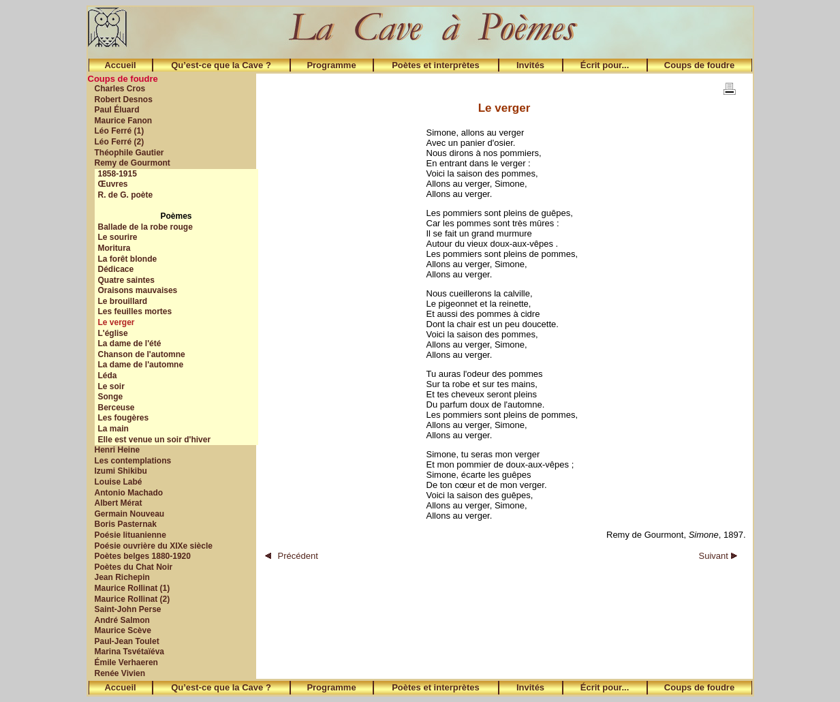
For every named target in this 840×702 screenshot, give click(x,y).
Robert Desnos (124, 99)
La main (113, 428)
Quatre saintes (126, 280)
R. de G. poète (125, 195)
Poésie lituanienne (130, 535)
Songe (110, 396)
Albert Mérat (118, 503)
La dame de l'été (129, 343)
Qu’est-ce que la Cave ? (221, 65)
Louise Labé (118, 482)
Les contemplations (133, 461)
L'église (113, 333)
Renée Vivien (120, 673)
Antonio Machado (129, 493)
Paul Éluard (117, 110)
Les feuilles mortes (135, 311)
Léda (107, 375)
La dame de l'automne (141, 364)
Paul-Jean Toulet (127, 641)
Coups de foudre (699, 65)
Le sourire (118, 237)
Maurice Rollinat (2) (132, 599)
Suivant (718, 556)
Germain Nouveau (130, 514)
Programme (331, 65)
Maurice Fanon (124, 120)
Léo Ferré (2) (119, 142)
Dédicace (116, 269)
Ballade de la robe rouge (145, 227)
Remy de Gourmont (132, 163)
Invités (530, 65)
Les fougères (123, 418)
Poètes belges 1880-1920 (143, 556)
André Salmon (122, 620)
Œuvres (113, 184)
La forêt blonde (127, 259)
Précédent (291, 556)
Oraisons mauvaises (138, 290)
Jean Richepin (122, 577)
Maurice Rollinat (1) (132, 588)
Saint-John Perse (128, 609)
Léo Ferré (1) (119, 131)
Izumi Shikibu (121, 471)
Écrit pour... (604, 65)
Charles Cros (120, 88)
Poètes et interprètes (436, 65)
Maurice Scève (123, 630)
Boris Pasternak (126, 524)
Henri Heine (117, 450)
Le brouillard (123, 301)
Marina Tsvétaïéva (130, 651)
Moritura (114, 248)
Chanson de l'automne (141, 354)
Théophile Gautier (129, 152)
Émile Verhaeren (126, 662)
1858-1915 (117, 174)
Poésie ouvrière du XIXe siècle (154, 546)
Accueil (120, 65)
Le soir (111, 386)
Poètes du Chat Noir (134, 567)
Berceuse (116, 407)
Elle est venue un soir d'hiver (154, 439)
